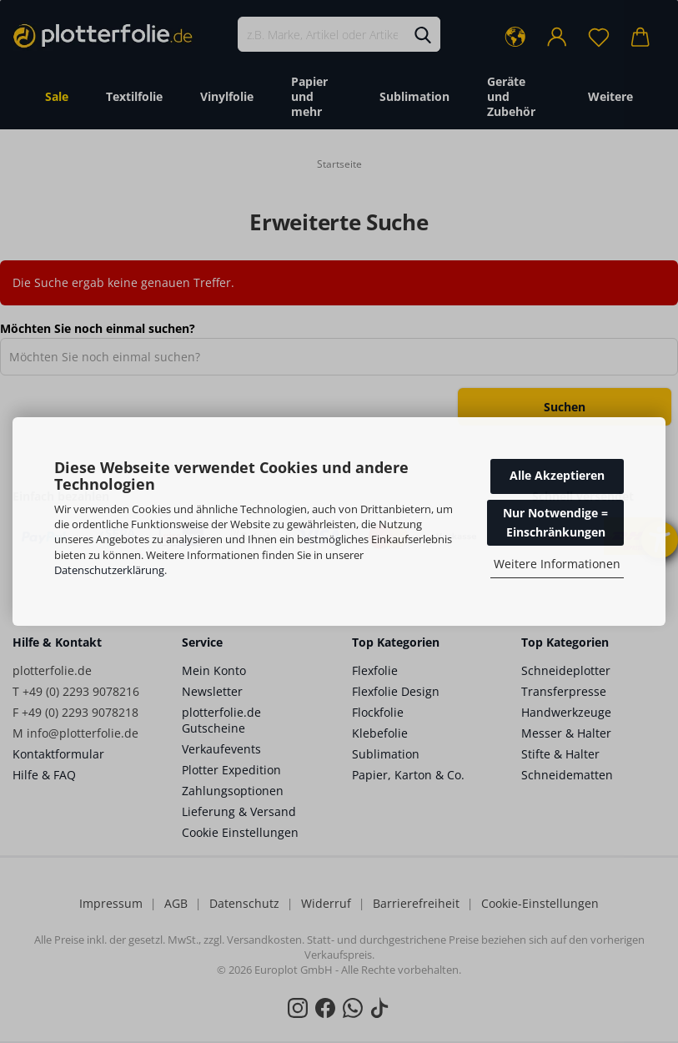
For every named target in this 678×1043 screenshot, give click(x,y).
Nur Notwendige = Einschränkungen (555, 522)
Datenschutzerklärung (109, 569)
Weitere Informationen (557, 564)
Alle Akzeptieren (557, 475)
